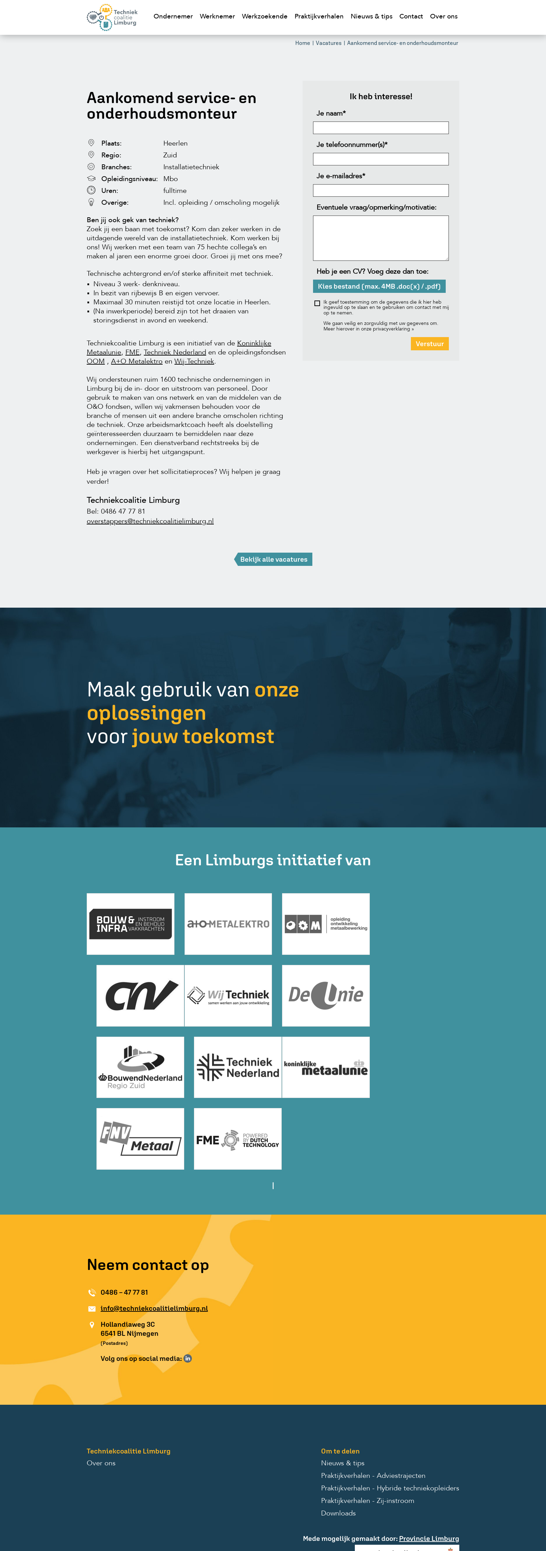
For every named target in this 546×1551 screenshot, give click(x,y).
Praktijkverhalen (319, 17)
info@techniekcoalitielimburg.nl (154, 1233)
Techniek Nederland (175, 353)
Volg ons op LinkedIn (188, 1283)
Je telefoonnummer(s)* (352, 146)
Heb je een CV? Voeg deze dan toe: (373, 273)
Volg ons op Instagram (198, 1283)
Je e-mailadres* (341, 177)
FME (132, 353)
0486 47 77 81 (123, 512)
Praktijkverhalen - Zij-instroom (367, 1426)
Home (302, 44)
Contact (411, 17)
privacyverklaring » (393, 329)
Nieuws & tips (371, 17)
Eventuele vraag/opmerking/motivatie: (377, 208)
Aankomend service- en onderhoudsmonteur (402, 44)
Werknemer (217, 17)
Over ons (444, 17)
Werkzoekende (265, 17)
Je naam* (331, 114)
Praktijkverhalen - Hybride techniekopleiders (390, 1413)
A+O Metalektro (137, 362)
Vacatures (329, 44)
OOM (96, 362)
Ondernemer (173, 17)
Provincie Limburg (429, 1463)
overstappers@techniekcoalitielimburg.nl (150, 522)
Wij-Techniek (194, 362)
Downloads (338, 1438)
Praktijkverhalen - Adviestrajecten (373, 1401)
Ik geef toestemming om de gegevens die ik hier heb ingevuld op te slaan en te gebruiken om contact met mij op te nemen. (386, 309)
